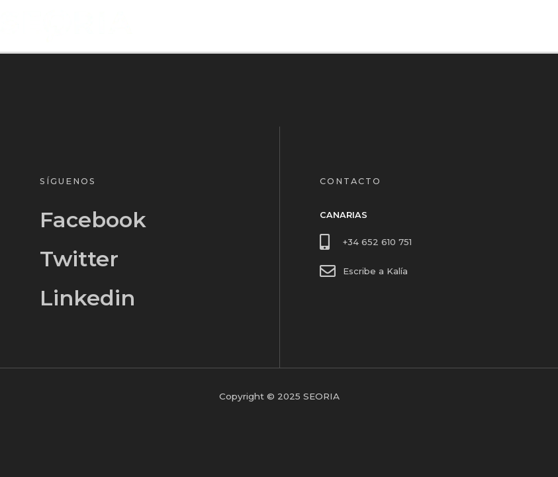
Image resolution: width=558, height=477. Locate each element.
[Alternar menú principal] (545, 26)
